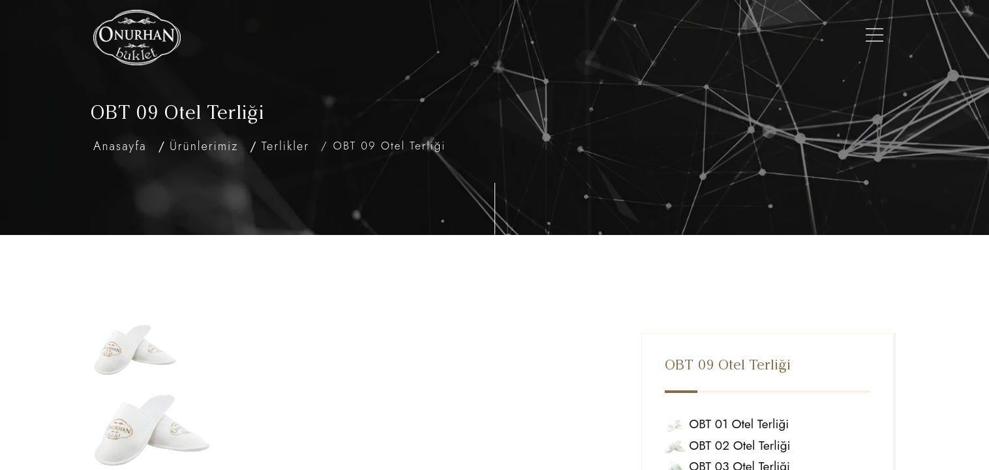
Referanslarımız (716, 37)
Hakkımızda (347, 37)
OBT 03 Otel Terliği (746, 434)
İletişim (791, 37)
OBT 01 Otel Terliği (745, 391)
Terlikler (285, 146)
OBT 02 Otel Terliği (746, 413)
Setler (596, 37)
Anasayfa (277, 37)
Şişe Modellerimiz (517, 37)
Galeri (643, 37)
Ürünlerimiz (424, 37)
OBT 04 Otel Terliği (746, 455)
